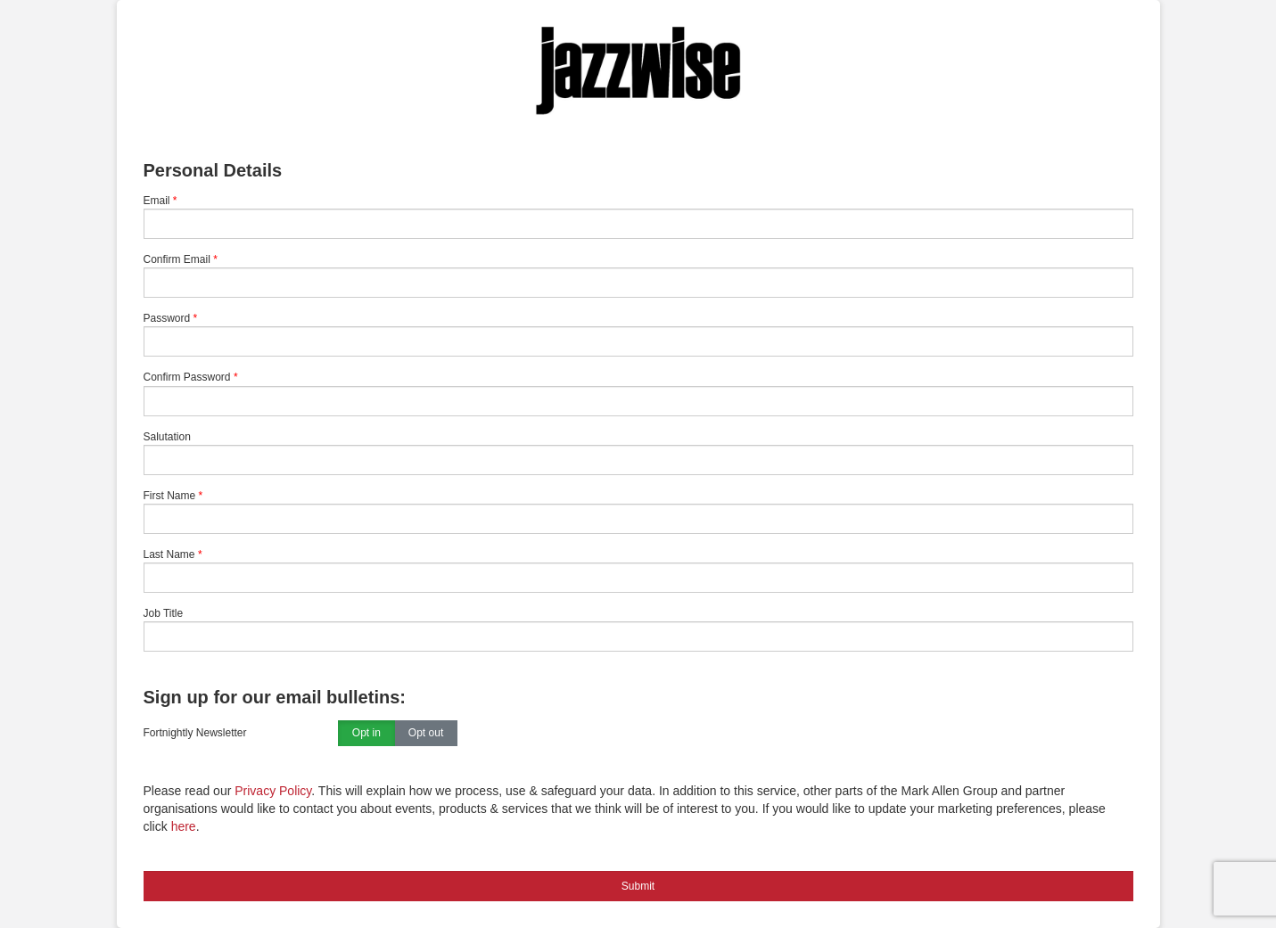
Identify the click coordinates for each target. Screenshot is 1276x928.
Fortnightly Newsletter (195, 733)
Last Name (169, 554)
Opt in (366, 734)
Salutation (167, 437)
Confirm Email (177, 259)
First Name (170, 495)
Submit (638, 886)
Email (157, 200)
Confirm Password (187, 377)
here (183, 826)
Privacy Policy (273, 791)
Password (167, 318)
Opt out (425, 734)
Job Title (164, 613)
